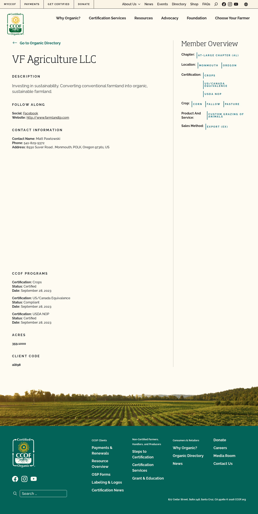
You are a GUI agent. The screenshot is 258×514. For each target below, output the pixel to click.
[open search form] (216, 4)
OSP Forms (101, 474)
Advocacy (169, 18)
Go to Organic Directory (36, 43)
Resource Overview (100, 464)
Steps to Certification (143, 454)
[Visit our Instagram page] (230, 4)
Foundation (197, 18)
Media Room (224, 456)
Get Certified (59, 4)
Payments (32, 4)
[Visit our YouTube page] (236, 4)
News (149, 4)
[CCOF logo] (15, 20)
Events (162, 4)
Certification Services (107, 18)
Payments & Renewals (102, 450)
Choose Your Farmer (232, 18)
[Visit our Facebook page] (224, 4)
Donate (84, 4)
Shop (194, 4)
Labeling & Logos (107, 482)
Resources (143, 18)
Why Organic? (68, 18)
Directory (179, 4)
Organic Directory (188, 456)
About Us (129, 4)
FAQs (206, 4)
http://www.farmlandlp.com (48, 117)
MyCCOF (10, 4)
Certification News (108, 490)
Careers (220, 448)
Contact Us (223, 463)
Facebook (30, 113)
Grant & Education (148, 478)
